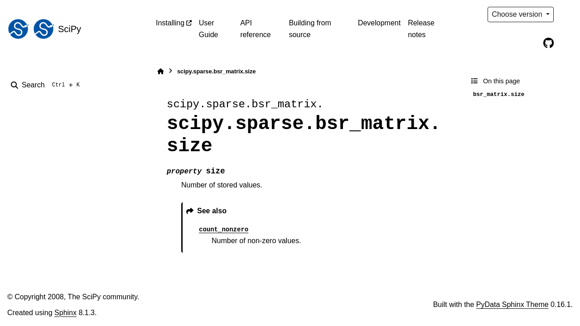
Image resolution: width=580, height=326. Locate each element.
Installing (170, 23)
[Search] (47, 85)
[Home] (160, 71)
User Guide (208, 28)
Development (379, 23)
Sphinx (65, 312)
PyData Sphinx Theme (512, 304)
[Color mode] (567, 14)
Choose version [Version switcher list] (518, 14)
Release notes (421, 28)
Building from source (310, 28)
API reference (255, 28)
